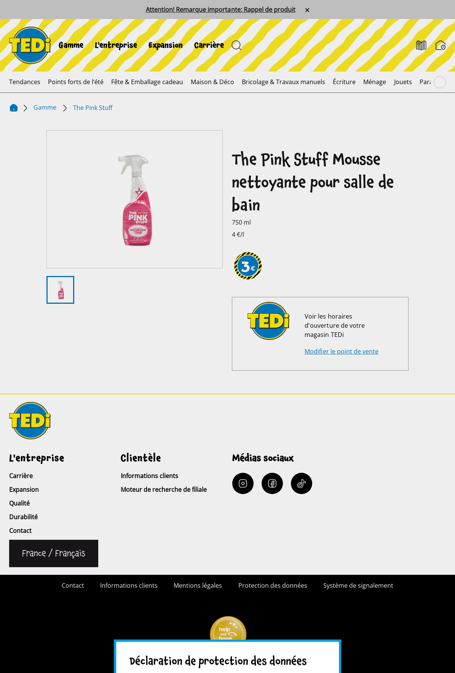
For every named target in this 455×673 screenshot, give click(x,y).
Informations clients (149, 476)
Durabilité (23, 517)
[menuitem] (71, 45)
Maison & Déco (212, 82)
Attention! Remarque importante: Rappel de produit (220, 9)
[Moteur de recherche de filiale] (441, 45)
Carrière (209, 45)
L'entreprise (116, 45)
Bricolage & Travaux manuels (283, 82)
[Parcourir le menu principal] (440, 82)
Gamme (71, 45)
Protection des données (272, 585)
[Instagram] (243, 483)
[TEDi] (30, 44)
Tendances (24, 82)
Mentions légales (198, 585)
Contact (20, 530)
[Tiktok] (301, 483)
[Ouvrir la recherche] (236, 45)
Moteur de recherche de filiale (164, 489)
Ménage (374, 82)
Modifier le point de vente (341, 351)
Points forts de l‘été (76, 82)
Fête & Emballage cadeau (147, 82)
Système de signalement (358, 585)
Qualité (19, 503)
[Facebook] (272, 483)
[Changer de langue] (53, 553)
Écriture (344, 82)
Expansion (165, 45)
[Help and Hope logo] (227, 637)
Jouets (403, 82)
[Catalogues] (421, 45)
